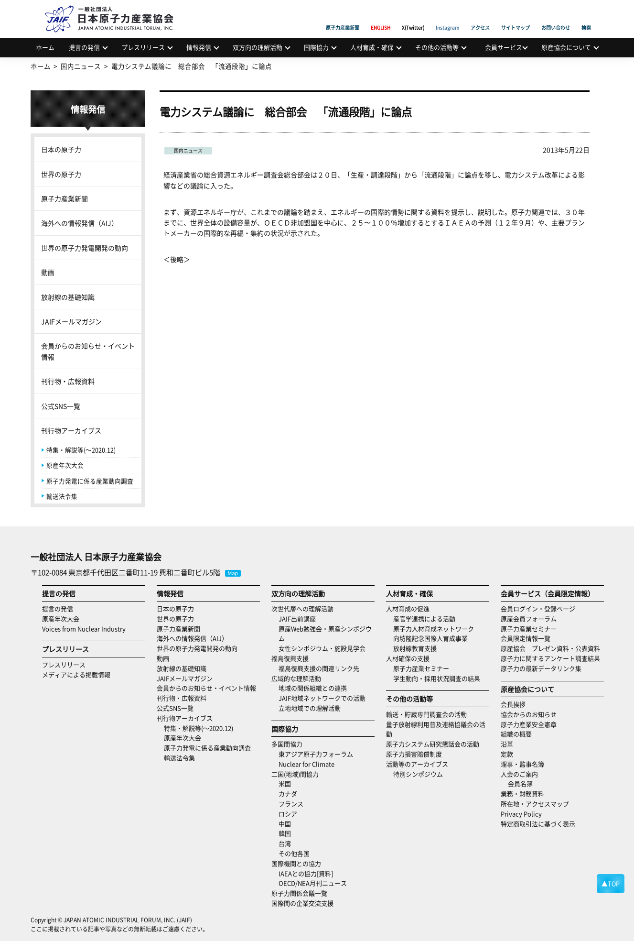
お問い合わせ (556, 17)
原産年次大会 (65, 465)
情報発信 (198, 47)
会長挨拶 (513, 704)
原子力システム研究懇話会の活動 (432, 743)
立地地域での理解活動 (310, 707)
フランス (291, 803)
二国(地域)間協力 (295, 773)
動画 (47, 272)
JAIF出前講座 (297, 618)
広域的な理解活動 (296, 678)
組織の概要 (516, 733)
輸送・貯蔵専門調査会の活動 (426, 714)
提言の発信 (84, 47)
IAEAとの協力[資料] (306, 873)
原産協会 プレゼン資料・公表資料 (550, 648)
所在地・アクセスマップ (535, 803)
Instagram (447, 17)
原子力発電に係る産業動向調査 (89, 480)
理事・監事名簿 (522, 763)
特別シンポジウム (418, 773)
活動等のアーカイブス (417, 763)
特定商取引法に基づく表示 (538, 823)
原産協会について (566, 47)
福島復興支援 (290, 658)
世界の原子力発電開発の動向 (84, 247)
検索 (586, 17)
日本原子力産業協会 (114, 8)
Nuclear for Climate (306, 763)
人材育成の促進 (408, 608)
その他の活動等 (437, 47)
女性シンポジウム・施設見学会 (322, 648)
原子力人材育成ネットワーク (433, 628)
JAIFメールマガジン (71, 321)
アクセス (480, 17)
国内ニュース (188, 150)
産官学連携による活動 (424, 618)
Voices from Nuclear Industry (84, 628)
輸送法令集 (61, 496)
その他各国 (294, 853)
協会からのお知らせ (529, 714)
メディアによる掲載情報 (76, 674)
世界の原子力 (61, 174)
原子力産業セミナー (421, 668)
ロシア (288, 813)
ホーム (45, 47)
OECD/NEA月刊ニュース (313, 882)
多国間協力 (286, 743)
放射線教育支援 (415, 648)
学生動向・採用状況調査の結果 (439, 678)
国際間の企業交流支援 (302, 903)
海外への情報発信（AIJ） (79, 223)
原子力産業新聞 (342, 17)
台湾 (285, 843)
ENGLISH (380, 17)
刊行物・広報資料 (68, 381)
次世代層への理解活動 (302, 608)
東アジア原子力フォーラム (316, 753)
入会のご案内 (519, 773)
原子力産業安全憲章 (529, 724)
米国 (285, 783)
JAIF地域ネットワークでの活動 (322, 697)
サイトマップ (515, 17)
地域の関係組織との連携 (313, 687)
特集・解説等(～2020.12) (81, 449)
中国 (285, 823)
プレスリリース (143, 47)
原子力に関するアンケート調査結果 (550, 658)
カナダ (288, 793)
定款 (507, 753)
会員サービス (503, 47)
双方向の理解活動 (257, 47)
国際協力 (316, 47)
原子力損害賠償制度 (414, 753)
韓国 (285, 833)
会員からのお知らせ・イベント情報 (88, 351)
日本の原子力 (61, 149)
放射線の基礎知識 (68, 297)
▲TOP (611, 883)
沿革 (507, 743)
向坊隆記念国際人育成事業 (430, 638)
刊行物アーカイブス (71, 430)
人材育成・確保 (372, 47)
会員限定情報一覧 (525, 638)
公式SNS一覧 (60, 406)
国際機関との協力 (296, 863)
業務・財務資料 (522, 793)
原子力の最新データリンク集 (541, 668)
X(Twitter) (413, 17)
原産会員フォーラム (529, 618)
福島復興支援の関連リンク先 (319, 668)
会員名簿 (520, 783)
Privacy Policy (521, 813)
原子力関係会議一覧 (299, 892)
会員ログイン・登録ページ (538, 608)
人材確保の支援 (408, 658)
